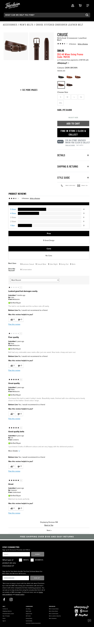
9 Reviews (72, 44)
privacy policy (19, 594)
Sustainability (29, 621)
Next (49, 530)
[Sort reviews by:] (34, 280)
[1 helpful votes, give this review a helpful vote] (11, 413)
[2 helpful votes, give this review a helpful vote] (12, 365)
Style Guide (28, 611)
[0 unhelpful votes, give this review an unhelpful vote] (20, 319)
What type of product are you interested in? (9, 563)
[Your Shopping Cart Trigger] (80, 5)
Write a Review (83, 44)
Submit (37, 554)
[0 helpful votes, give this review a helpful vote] (12, 319)
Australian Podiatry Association (33, 623)
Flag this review (14, 324)
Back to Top (48, 525)
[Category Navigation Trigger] (87, 5)
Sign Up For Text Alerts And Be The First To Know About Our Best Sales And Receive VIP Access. (22, 572)
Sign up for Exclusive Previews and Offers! (16, 550)
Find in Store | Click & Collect (73, 132)
